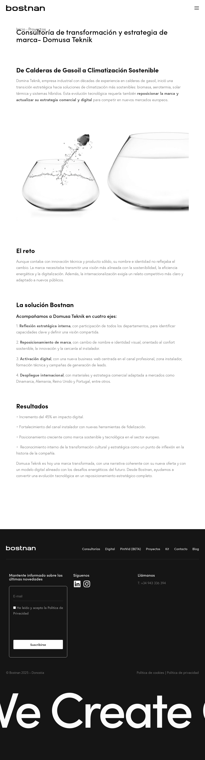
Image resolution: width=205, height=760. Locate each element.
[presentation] (43, 630)
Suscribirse (38, 644)
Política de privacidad (183, 672)
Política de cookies (150, 672)
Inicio (20, 29)
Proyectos (37, 29)
